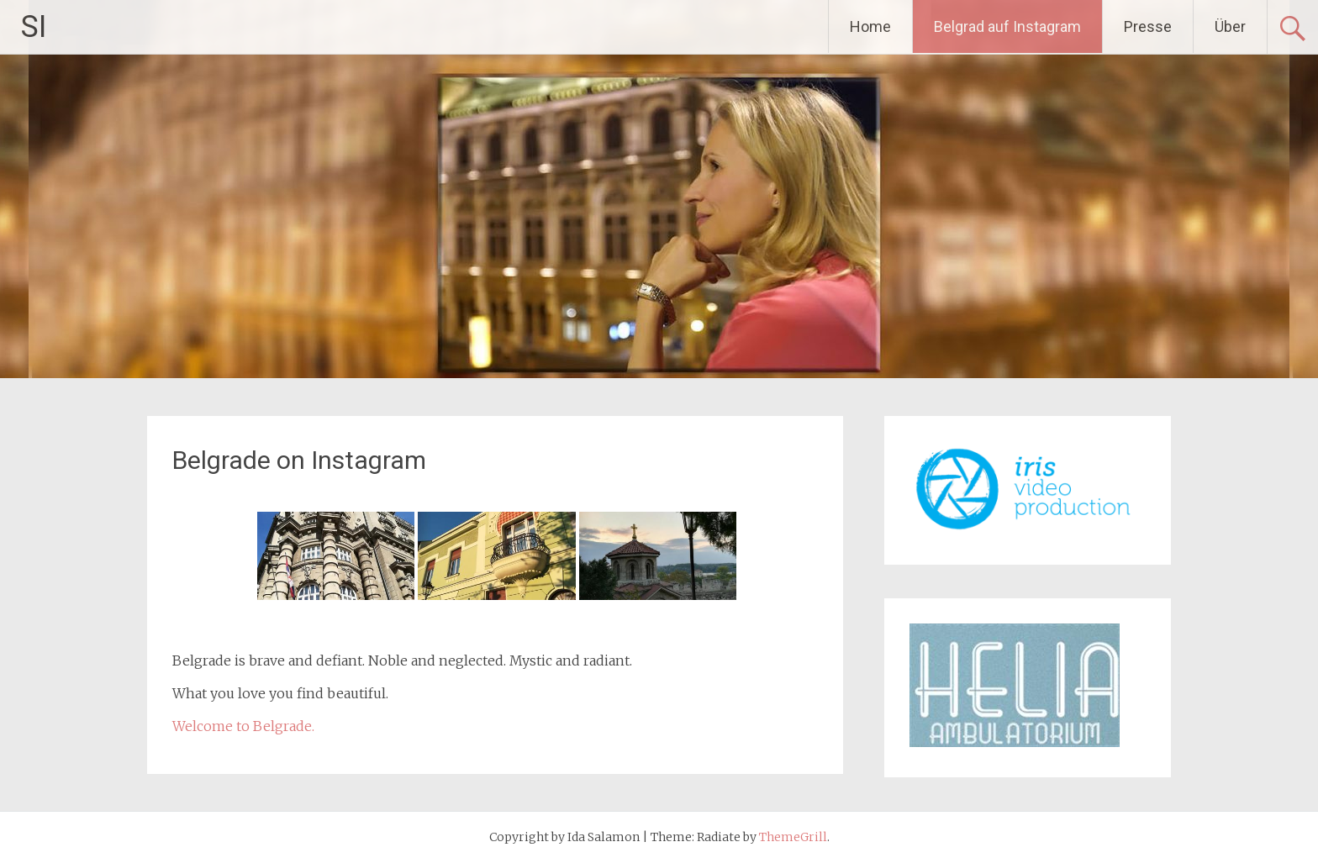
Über (1230, 26)
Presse (1148, 26)
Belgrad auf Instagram (1007, 26)
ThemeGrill (793, 837)
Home (870, 26)
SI (33, 27)
